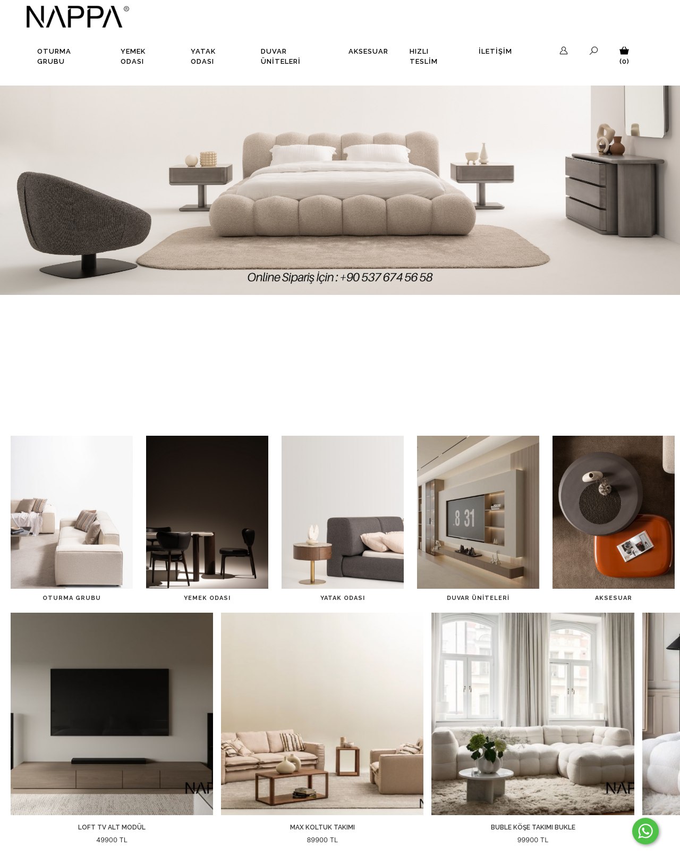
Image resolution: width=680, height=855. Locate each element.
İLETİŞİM (495, 51)
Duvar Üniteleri (281, 56)
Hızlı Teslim (424, 56)
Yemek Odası (133, 56)
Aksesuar (368, 51)
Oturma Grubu (54, 56)
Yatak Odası (203, 56)
